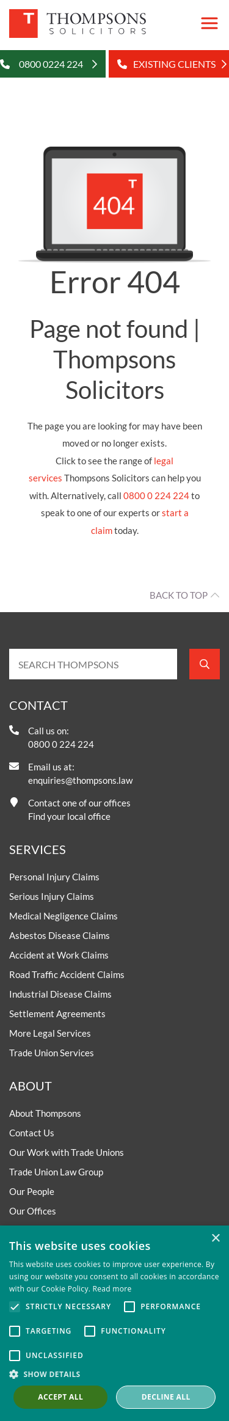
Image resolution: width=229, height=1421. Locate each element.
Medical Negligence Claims (63, 915)
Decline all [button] (166, 1397)
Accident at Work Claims (59, 954)
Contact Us (31, 1132)
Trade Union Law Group (56, 1171)
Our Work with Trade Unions (66, 1152)
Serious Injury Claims (51, 896)
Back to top (179, 595)
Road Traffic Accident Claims (67, 974)
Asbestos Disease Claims (59, 935)
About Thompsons (45, 1113)
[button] (114, 1374)
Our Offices (32, 1210)
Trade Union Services (51, 1052)
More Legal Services (50, 1033)
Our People (31, 1191)
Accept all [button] (60, 1397)
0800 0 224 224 (156, 495)
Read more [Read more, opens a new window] (112, 1289)
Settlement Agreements (57, 1013)
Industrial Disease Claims (60, 993)
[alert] (114, 1323)
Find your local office (69, 816)
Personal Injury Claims (54, 876)
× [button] (215, 1238)
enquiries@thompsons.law (80, 780)
